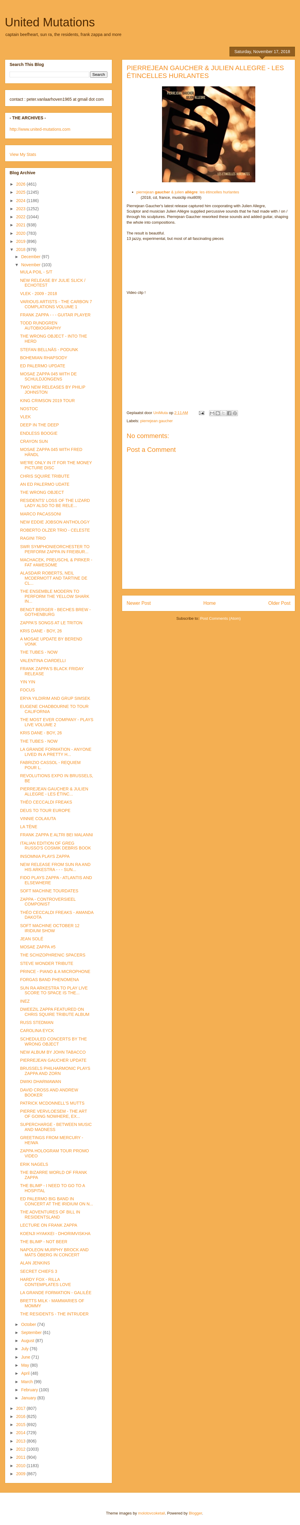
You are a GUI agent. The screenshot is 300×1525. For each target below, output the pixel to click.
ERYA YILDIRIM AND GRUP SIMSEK (55, 698)
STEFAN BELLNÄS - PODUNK (49, 349)
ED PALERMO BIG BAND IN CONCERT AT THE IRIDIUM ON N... (56, 1201)
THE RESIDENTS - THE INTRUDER (54, 1314)
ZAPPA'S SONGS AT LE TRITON (51, 622)
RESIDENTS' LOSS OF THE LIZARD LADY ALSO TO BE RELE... (55, 503)
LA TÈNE (28, 826)
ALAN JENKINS (35, 1263)
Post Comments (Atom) (220, 618)
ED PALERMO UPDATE (42, 365)
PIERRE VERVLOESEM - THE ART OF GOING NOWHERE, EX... (53, 1114)
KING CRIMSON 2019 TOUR (47, 400)
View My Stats (23, 154)
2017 (21, 1408)
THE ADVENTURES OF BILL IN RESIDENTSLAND (50, 1214)
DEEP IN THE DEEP (39, 424)
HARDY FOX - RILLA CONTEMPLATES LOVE (45, 1282)
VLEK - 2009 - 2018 (38, 293)
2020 (21, 233)
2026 (21, 184)
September (32, 1332)
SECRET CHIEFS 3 (38, 1271)
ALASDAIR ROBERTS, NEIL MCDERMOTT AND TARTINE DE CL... (53, 578)
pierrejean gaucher (156, 421)
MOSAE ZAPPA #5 (38, 947)
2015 (21, 1424)
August (28, 1340)
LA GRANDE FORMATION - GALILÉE (56, 1292)
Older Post (279, 603)
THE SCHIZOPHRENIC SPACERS (53, 955)
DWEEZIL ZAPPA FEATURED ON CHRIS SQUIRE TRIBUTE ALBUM (54, 1012)
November (31, 264)
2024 (21, 200)
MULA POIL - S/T (36, 272)
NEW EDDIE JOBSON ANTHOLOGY (55, 522)
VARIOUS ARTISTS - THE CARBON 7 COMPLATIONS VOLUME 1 (56, 304)
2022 (21, 216)
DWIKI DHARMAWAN (40, 1081)
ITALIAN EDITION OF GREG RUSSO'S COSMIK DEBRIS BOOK (55, 846)
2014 (21, 1432)
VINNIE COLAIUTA (38, 818)
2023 (21, 208)
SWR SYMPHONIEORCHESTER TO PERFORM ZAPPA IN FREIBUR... (54, 549)
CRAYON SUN (34, 441)
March (27, 1381)
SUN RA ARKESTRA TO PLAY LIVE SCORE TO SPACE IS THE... (54, 990)
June (26, 1357)
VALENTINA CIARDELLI (43, 660)
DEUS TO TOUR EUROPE (45, 810)
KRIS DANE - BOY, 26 (41, 630)
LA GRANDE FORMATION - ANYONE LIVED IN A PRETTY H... (56, 752)
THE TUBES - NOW (39, 652)
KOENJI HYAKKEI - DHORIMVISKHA (55, 1233)
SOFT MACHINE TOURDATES (49, 890)
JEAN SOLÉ (31, 938)
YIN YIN (27, 681)
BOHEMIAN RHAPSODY (43, 357)
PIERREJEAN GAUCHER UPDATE (53, 1060)
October (29, 1324)
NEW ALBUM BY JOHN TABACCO (53, 1052)
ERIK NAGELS (34, 1164)
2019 (21, 241)
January (29, 1397)
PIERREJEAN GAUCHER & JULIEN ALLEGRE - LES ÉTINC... (54, 791)
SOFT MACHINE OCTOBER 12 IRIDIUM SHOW (50, 928)
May (25, 1365)
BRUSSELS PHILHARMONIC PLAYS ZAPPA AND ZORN (55, 1071)
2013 (21, 1441)
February (30, 1389)
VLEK (25, 416)
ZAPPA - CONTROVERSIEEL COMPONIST (48, 902)
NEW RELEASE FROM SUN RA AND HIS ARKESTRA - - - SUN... (55, 867)
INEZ (25, 1001)
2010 (21, 1465)
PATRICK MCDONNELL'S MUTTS (52, 1103)
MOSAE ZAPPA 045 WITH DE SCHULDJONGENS (48, 376)
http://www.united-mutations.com (40, 129)
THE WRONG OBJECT (42, 492)
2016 (21, 1416)
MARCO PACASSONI (40, 514)
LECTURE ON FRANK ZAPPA (48, 1225)
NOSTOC (29, 408)
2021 (21, 224)
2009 (21, 1473)
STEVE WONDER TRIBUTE (46, 963)
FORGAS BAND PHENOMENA (49, 979)
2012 (21, 1449)
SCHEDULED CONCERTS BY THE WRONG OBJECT (53, 1041)
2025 (21, 192)
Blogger (195, 1513)
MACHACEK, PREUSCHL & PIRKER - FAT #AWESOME (56, 562)
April (26, 1373)
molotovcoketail (151, 1513)
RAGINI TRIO (33, 538)
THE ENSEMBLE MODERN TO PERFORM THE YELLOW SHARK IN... (54, 596)
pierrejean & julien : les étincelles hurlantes (187, 192)
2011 (21, 1457)
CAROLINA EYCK (37, 1030)
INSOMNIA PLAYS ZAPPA (45, 856)
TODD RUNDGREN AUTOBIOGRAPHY (40, 325)
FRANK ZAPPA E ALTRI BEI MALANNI (56, 834)
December (31, 256)
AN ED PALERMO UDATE (44, 484)
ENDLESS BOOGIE (38, 433)
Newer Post (139, 603)
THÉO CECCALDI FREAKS (46, 802)
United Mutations (50, 22)
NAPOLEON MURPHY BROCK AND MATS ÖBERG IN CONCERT (54, 1252)
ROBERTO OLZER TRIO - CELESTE (55, 530)
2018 (21, 249)
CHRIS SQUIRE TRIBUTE (45, 476)
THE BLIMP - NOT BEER (43, 1241)
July (25, 1348)
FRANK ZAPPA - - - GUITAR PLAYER (55, 314)
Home (209, 603)
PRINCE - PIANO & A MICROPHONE (55, 971)
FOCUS (27, 690)
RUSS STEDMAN (36, 1022)
